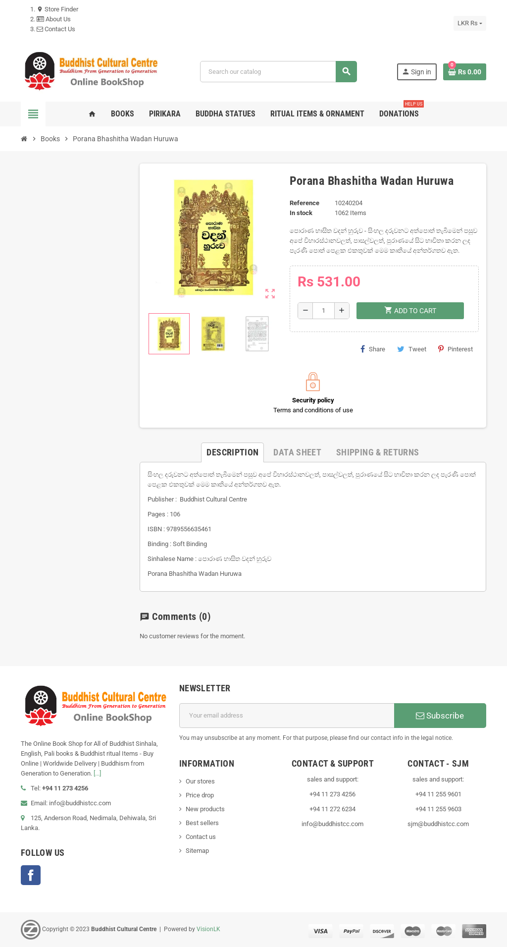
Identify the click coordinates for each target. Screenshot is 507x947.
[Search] (278, 71)
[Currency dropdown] (470, 23)
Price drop (200, 795)
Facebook (31, 875)
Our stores (200, 781)
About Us (54, 19)
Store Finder (57, 9)
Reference (304, 203)
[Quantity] (323, 311)
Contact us (201, 836)
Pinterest (455, 349)
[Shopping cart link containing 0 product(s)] (464, 71)
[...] (97, 773)
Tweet (411, 349)
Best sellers (202, 823)
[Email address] (286, 715)
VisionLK (208, 929)
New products (205, 809)
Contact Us (56, 29)
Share (372, 349)
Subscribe (440, 716)
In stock (301, 213)
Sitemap (197, 850)
